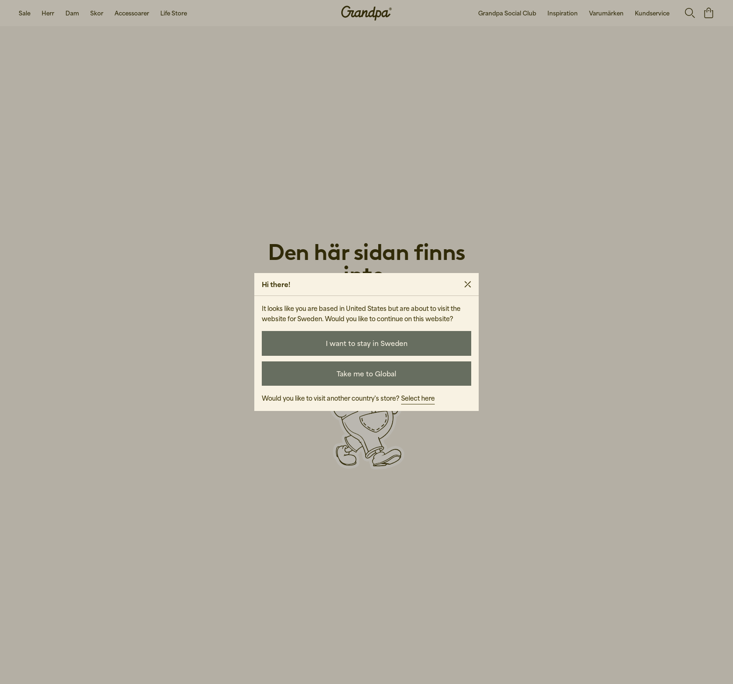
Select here (418, 398)
